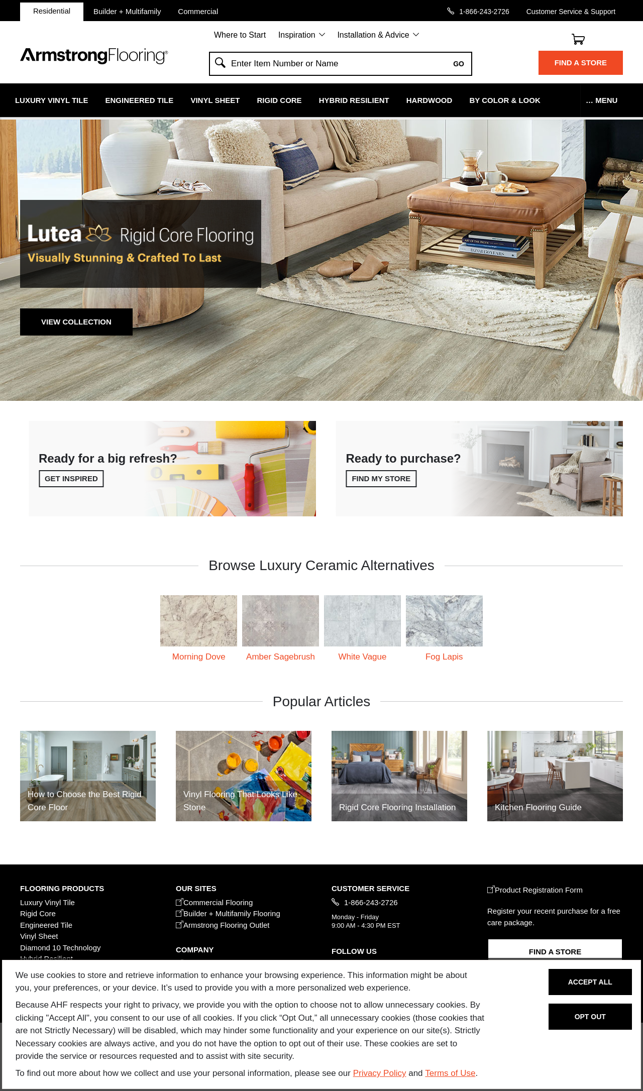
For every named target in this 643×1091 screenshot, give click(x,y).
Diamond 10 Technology (60, 947)
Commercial (198, 11)
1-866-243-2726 (484, 11)
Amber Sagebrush (280, 657)
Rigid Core (279, 100)
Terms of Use (450, 1073)
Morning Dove (199, 657)
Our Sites (196, 888)
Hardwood (429, 100)
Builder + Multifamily (127, 11)
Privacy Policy (379, 1073)
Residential (51, 11)
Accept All (590, 982)
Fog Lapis (444, 657)
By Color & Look (504, 100)
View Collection (76, 321)
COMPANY (194, 949)
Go (458, 64)
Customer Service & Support (570, 11)
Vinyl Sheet (215, 100)
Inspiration (296, 35)
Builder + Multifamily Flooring (228, 913)
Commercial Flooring (214, 902)
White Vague (362, 657)
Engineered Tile (139, 100)
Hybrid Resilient (354, 100)
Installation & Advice (373, 35)
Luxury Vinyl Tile (51, 100)
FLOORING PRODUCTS (62, 888)
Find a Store (581, 62)
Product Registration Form (535, 890)
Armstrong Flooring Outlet (223, 925)
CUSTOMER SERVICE (370, 888)
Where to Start (240, 35)
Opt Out (590, 1017)
